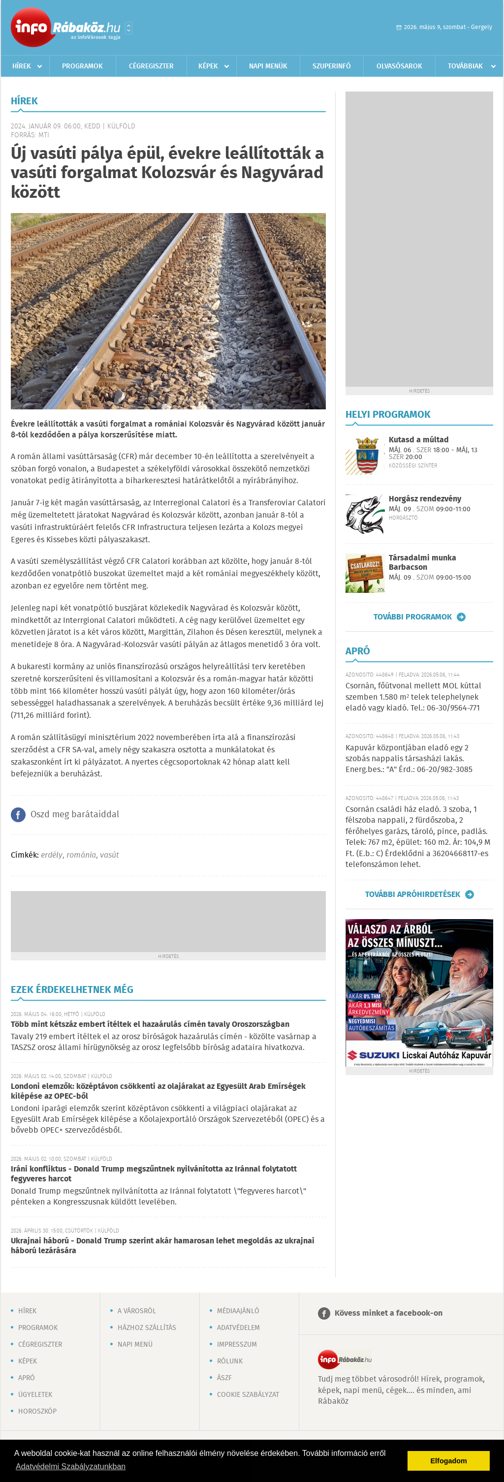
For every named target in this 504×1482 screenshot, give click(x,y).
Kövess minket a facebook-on (388, 1313)
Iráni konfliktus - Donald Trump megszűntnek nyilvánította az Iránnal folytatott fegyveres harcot (154, 1174)
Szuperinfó (332, 66)
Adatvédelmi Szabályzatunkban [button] (71, 1466)
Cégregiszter (151, 66)
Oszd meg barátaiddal (75, 815)
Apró (26, 1378)
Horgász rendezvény (425, 499)
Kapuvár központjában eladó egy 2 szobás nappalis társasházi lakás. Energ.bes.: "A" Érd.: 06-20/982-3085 (409, 759)
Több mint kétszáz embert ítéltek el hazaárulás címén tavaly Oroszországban (150, 1025)
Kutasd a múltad (419, 440)
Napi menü (135, 1344)
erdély (52, 855)
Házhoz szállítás (147, 1328)
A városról (137, 1311)
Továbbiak (465, 66)
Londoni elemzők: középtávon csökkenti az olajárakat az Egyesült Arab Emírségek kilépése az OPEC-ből (158, 1092)
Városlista (128, 28)
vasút (109, 855)
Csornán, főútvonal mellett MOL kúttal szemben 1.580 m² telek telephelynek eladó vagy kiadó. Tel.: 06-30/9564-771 (413, 697)
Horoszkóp (37, 1411)
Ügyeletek (35, 1394)
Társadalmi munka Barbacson (422, 563)
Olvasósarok (399, 66)
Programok (82, 66)
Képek (208, 66)
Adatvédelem (238, 1328)
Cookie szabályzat (248, 1394)
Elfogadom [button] (449, 1461)
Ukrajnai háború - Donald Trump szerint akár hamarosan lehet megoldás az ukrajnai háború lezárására (163, 1246)
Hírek (21, 66)
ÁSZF (224, 1378)
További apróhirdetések (412, 894)
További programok (413, 617)
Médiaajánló (238, 1311)
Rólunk (230, 1361)
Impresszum (237, 1344)
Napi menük (268, 66)
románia (81, 855)
